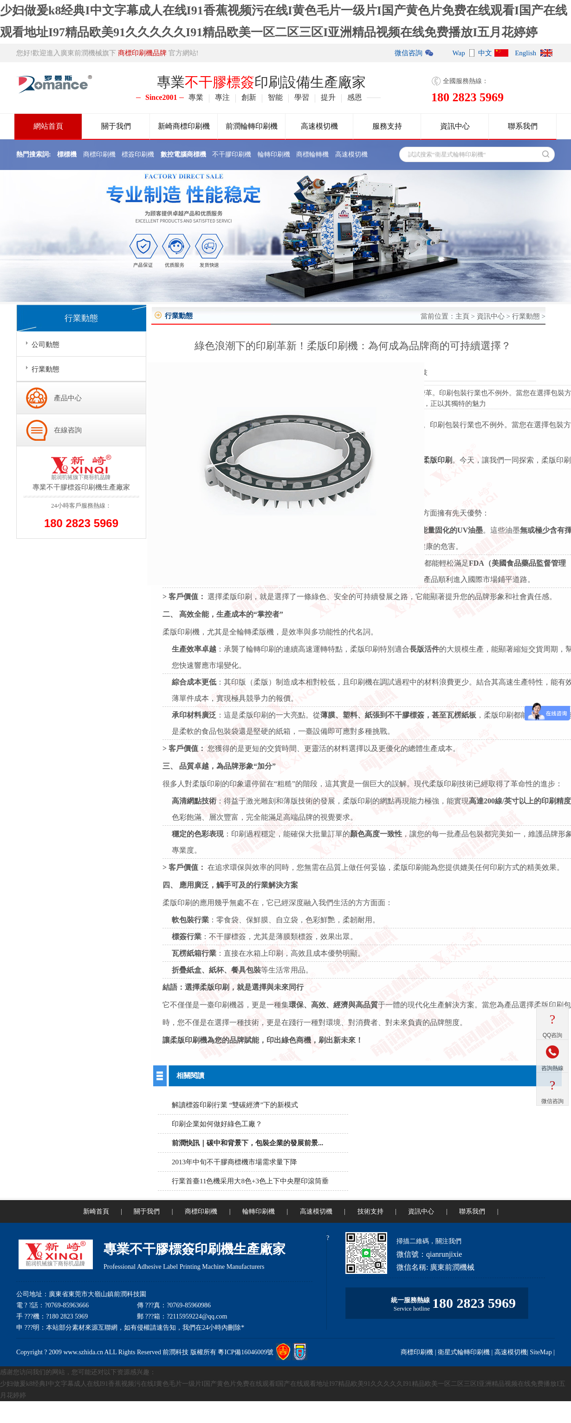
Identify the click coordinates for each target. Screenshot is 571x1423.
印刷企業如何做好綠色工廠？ (217, 1124)
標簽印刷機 (138, 154)
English (525, 53)
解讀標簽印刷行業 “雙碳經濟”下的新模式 (235, 1105)
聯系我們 (523, 126)
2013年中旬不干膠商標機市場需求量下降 (234, 1162)
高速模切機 (319, 126)
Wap (459, 53)
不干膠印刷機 (231, 154)
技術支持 (370, 1211)
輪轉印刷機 (274, 154)
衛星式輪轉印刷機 (464, 1352)
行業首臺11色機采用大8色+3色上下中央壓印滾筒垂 (250, 1181)
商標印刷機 (99, 154)
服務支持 (387, 126)
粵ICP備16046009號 (245, 1352)
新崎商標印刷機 (184, 126)
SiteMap (541, 1352)
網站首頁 (48, 126)
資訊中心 (455, 126)
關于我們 (116, 126)
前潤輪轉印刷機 (252, 126)
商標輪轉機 (312, 154)
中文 (485, 53)
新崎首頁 (96, 1211)
